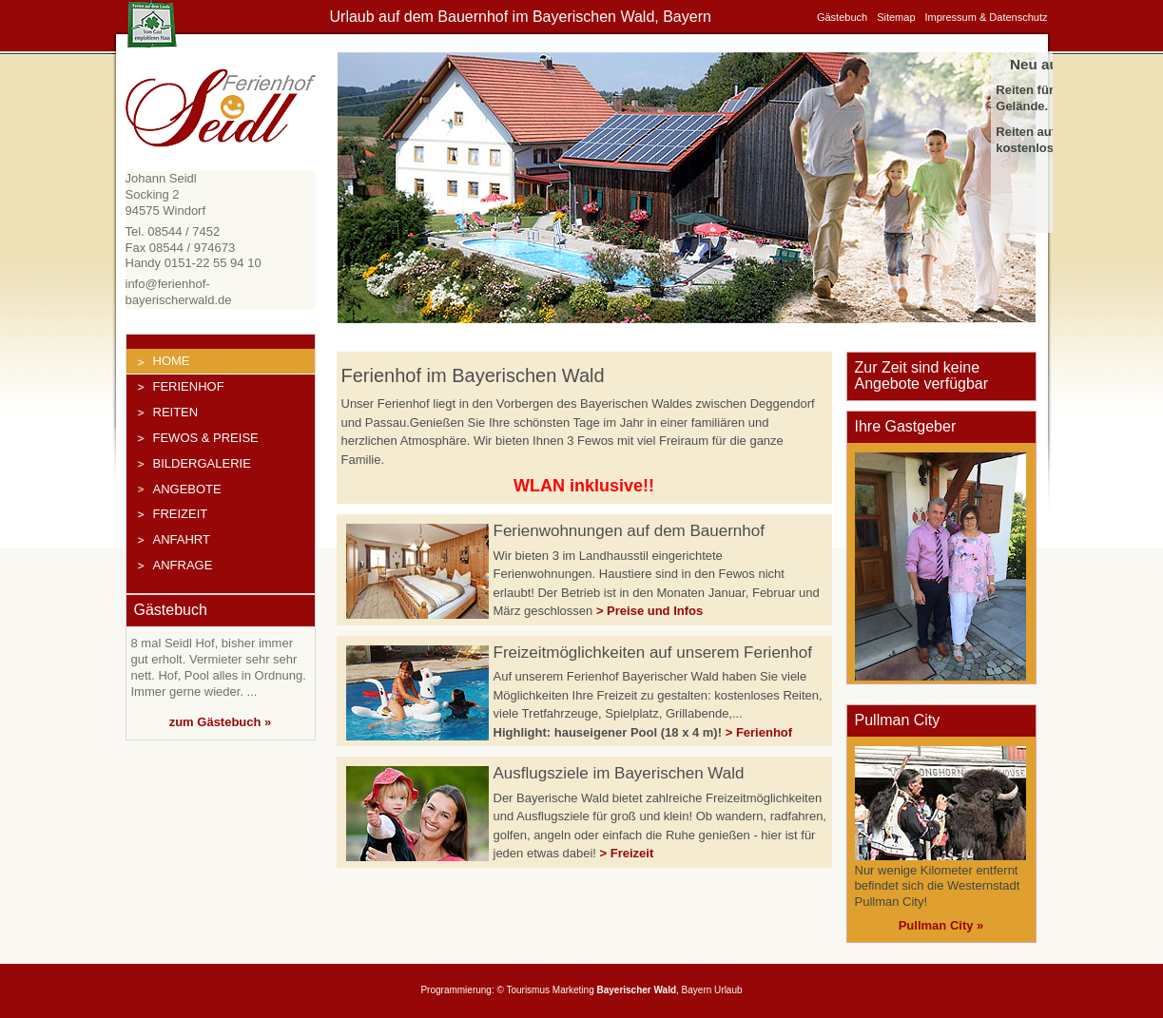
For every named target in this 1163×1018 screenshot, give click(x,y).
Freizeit (180, 514)
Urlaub (728, 990)
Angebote (187, 489)
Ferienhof (188, 386)
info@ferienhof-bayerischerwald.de (179, 292)
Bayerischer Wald (636, 990)
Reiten (176, 412)
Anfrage (183, 565)
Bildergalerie (202, 463)
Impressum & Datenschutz (986, 17)
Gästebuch (842, 17)
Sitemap (896, 17)
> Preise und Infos (649, 611)
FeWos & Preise (206, 438)
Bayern (697, 990)
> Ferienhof (759, 732)
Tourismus (528, 990)
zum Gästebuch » (220, 722)
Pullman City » (941, 925)
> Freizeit (627, 853)
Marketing (573, 990)
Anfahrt (181, 539)
